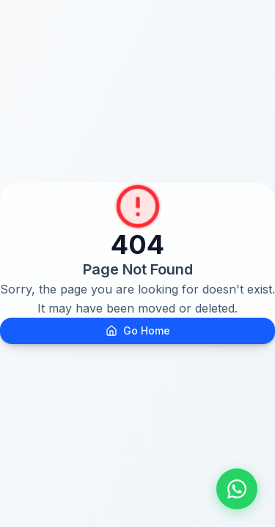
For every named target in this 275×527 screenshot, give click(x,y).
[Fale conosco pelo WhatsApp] (236, 488)
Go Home (138, 330)
